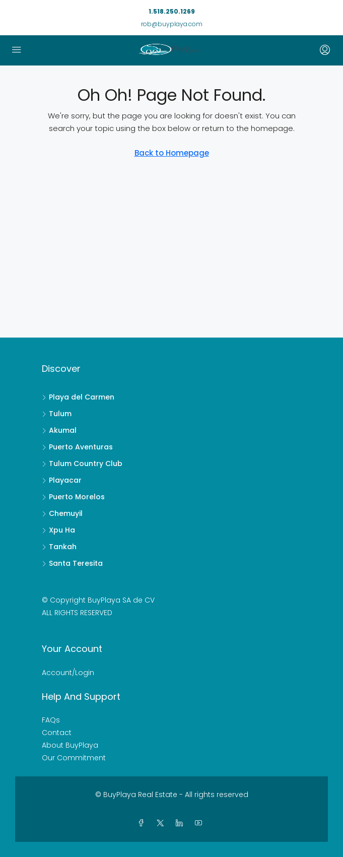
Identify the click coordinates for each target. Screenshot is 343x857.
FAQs (51, 720)
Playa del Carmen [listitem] (78, 397)
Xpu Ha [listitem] (58, 530)
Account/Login (68, 673)
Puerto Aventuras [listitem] (77, 447)
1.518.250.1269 (172, 11)
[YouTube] (200, 823)
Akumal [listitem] (59, 430)
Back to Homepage (171, 153)
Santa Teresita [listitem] (72, 563)
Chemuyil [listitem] (62, 513)
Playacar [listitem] (62, 480)
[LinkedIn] (181, 823)
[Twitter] (162, 823)
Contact (57, 733)
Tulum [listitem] (57, 414)
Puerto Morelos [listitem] (73, 497)
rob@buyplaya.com (171, 24)
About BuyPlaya (70, 745)
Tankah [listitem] (59, 547)
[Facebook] (143, 823)
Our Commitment (74, 758)
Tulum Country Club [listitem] (82, 463)
